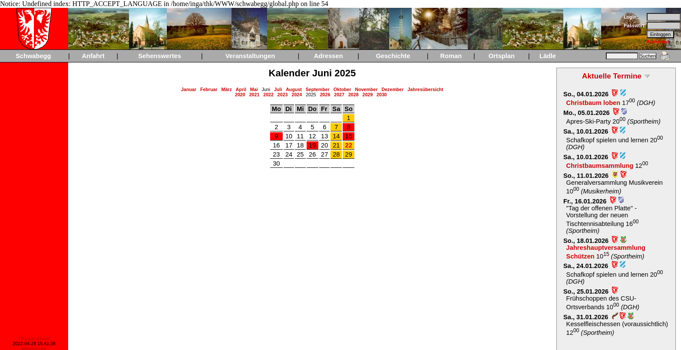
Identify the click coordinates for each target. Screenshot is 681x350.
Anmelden (658, 41)
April (241, 89)
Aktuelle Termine (611, 76)
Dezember (393, 89)
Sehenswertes (159, 55)
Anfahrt (93, 55)
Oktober (342, 89)
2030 (382, 94)
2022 (268, 94)
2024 (296, 94)
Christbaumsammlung (600, 165)
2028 (353, 94)
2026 (325, 94)
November (366, 89)
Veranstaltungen (250, 55)
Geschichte (393, 55)
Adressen (328, 55)
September (318, 89)
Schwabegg (33, 55)
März (226, 89)
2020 (240, 94)
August (294, 89)
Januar (188, 89)
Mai (254, 89)
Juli (278, 89)
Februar (209, 89)
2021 (254, 94)
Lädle (547, 55)
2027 (339, 94)
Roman (451, 55)
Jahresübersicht (425, 89)
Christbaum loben (593, 102)
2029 (367, 94)
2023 (283, 94)
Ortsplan (502, 55)
